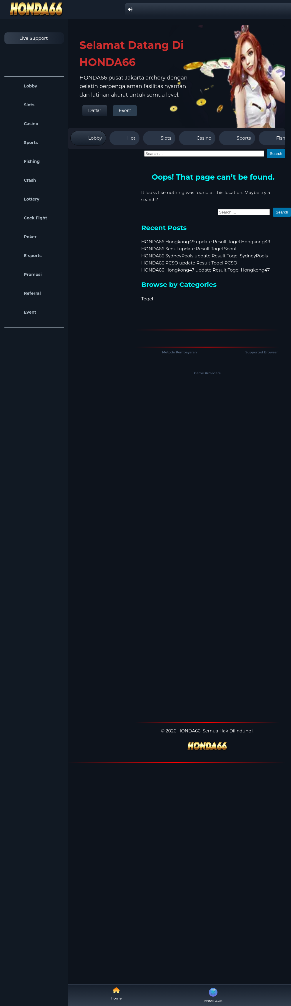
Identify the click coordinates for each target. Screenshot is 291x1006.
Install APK (213, 995)
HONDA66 (188, 731)
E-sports (24, 255)
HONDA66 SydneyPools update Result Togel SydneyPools (204, 256)
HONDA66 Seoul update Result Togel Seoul (188, 249)
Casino (22, 123)
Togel (147, 299)
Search (276, 153)
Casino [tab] (197, 138)
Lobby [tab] (88, 138)
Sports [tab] (237, 138)
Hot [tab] (124, 138)
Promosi (24, 274)
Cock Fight (27, 218)
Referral (24, 293)
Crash (21, 180)
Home (116, 993)
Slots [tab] (159, 138)
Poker (21, 236)
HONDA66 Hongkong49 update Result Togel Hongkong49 (205, 241)
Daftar (94, 110)
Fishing (23, 161)
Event (21, 312)
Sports (22, 142)
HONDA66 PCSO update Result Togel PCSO (189, 263)
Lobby (22, 86)
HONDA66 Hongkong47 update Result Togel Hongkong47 (205, 270)
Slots (20, 104)
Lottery (23, 199)
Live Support (27, 38)
